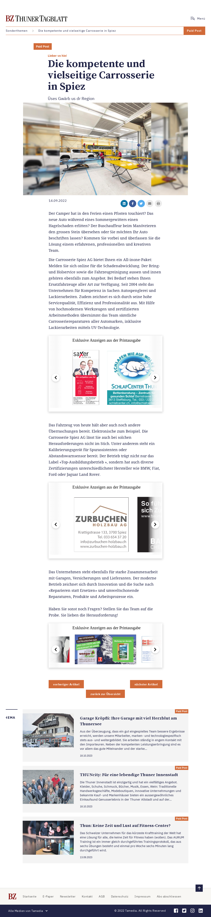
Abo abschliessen (169, 896)
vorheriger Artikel (66, 684)
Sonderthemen (17, 31)
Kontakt (87, 896)
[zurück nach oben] (199, 888)
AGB (102, 896)
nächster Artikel (146, 684)
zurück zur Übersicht (105, 694)
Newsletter (68, 896)
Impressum (143, 896)
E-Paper (48, 896)
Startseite (29, 896)
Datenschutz (120, 896)
